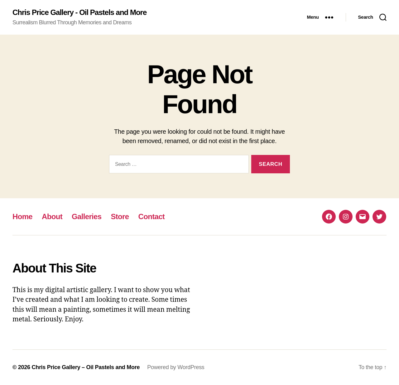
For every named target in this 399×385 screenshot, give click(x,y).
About (52, 216)
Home (22, 216)
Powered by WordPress (175, 367)
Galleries (86, 216)
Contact (151, 216)
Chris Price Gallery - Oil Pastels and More (79, 12)
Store (120, 216)
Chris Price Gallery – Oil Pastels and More (85, 367)
